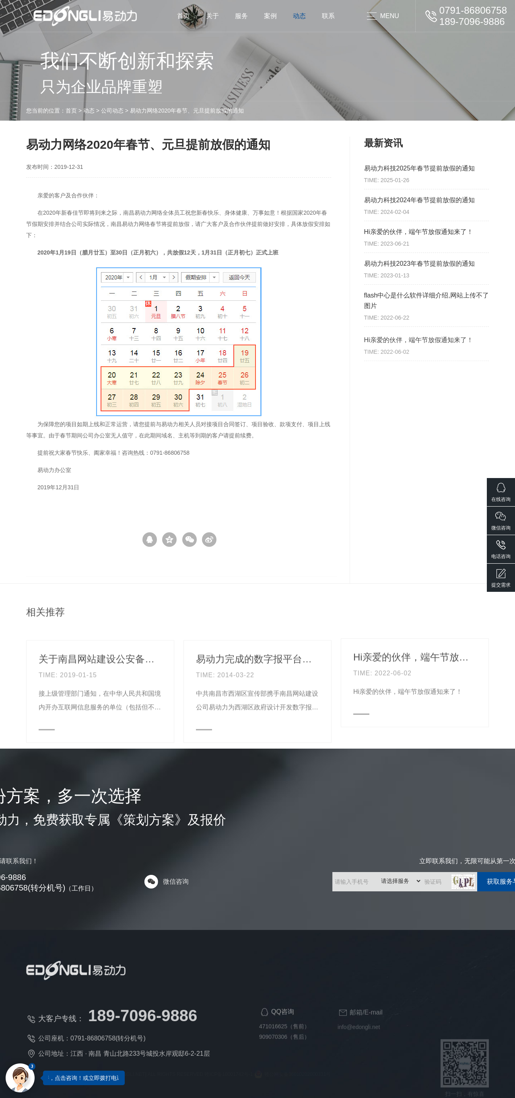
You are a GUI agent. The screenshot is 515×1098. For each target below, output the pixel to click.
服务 (241, 15)
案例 (270, 15)
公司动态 (69, 110)
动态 (299, 15)
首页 (183, 15)
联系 (328, 15)
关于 (212, 15)
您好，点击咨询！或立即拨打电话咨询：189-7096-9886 (111, 1078)
